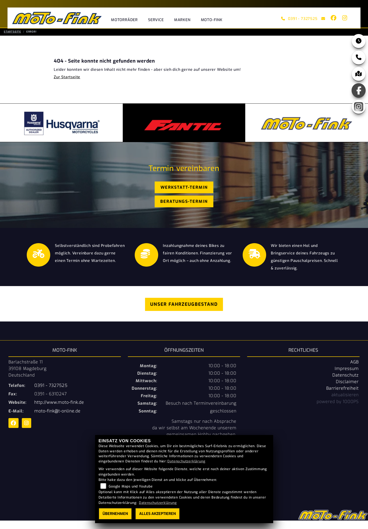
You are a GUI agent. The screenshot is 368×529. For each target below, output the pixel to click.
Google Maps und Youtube (131, 486)
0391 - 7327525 (299, 18)
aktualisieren (345, 403)
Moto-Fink (211, 19)
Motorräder (124, 19)
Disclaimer (347, 390)
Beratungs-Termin (184, 210)
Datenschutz (345, 383)
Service (156, 19)
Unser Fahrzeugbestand (184, 313)
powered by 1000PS (338, 410)
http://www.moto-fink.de (59, 411)
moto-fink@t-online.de (57, 419)
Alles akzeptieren (157, 513)
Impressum (347, 377)
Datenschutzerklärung (186, 461)
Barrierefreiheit (342, 397)
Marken (182, 19)
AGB (354, 370)
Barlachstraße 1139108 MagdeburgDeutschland (27, 377)
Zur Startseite (67, 85)
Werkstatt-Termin (184, 196)
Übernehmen (115, 513)
